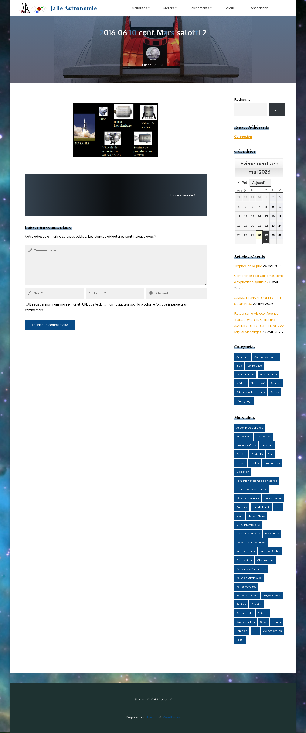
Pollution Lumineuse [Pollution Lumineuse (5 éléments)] (249, 577)
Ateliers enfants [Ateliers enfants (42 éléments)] (246, 445)
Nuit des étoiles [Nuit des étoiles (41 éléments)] (270, 551)
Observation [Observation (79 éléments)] (244, 560)
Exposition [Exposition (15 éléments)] (242, 471)
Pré (242, 183)
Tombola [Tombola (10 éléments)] (241, 630)
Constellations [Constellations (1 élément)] (245, 374)
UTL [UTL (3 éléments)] (255, 630)
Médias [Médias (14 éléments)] (241, 383)
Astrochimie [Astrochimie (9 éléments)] (243, 436)
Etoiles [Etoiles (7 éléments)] (255, 463)
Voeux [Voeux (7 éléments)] (240, 639)
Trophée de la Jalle (248, 266)
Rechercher (243, 99)
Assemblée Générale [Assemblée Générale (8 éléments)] (249, 427)
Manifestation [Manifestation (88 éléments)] (268, 374)
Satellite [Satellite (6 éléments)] (263, 613)
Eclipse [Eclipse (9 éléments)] (240, 463)
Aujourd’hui (260, 183)
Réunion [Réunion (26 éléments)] (275, 383)
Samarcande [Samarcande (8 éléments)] (244, 613)
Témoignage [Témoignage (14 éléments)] (244, 401)
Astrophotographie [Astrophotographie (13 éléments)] (266, 356)
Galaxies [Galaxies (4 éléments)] (241, 507)
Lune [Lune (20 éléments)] (278, 507)
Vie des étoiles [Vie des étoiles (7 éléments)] (272, 630)
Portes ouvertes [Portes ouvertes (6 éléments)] (246, 586)
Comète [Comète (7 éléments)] (241, 454)
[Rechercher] (277, 109)
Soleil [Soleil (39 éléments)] (263, 621)
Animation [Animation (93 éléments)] (242, 356)
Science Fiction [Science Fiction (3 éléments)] (245, 621)
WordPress (171, 717)
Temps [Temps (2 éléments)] (276, 621)
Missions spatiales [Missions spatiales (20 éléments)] (248, 533)
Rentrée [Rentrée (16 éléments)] (241, 604)
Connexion (243, 136)
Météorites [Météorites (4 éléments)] (272, 533)
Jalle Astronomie (73, 7)
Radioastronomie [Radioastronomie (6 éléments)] (247, 595)
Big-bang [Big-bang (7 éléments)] (267, 445)
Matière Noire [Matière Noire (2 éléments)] (256, 515)
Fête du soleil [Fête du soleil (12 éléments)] (273, 498)
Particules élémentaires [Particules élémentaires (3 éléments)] (251, 569)
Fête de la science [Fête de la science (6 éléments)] (247, 498)
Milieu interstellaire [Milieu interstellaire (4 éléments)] (248, 524)
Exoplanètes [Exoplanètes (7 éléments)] (272, 463)
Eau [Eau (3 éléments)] (270, 454)
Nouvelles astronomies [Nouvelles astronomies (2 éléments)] (250, 542)
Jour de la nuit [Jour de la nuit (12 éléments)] (261, 507)
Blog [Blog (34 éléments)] (239, 365)
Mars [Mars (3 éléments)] (239, 515)
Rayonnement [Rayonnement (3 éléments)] (272, 595)
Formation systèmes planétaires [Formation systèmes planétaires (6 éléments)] (256, 480)
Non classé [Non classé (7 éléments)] (258, 383)
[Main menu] (284, 8)
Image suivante (183, 195)
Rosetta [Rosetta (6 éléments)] (257, 604)
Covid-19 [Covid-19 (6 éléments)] (257, 454)
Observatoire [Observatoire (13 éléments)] (265, 560)
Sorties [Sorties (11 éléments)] (274, 392)
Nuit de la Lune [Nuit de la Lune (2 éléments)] (245, 551)
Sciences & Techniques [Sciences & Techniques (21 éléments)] (250, 392)
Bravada (152, 717)
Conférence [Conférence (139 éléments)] (254, 365)
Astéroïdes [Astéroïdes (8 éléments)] (263, 436)
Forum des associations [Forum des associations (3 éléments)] (251, 489)
